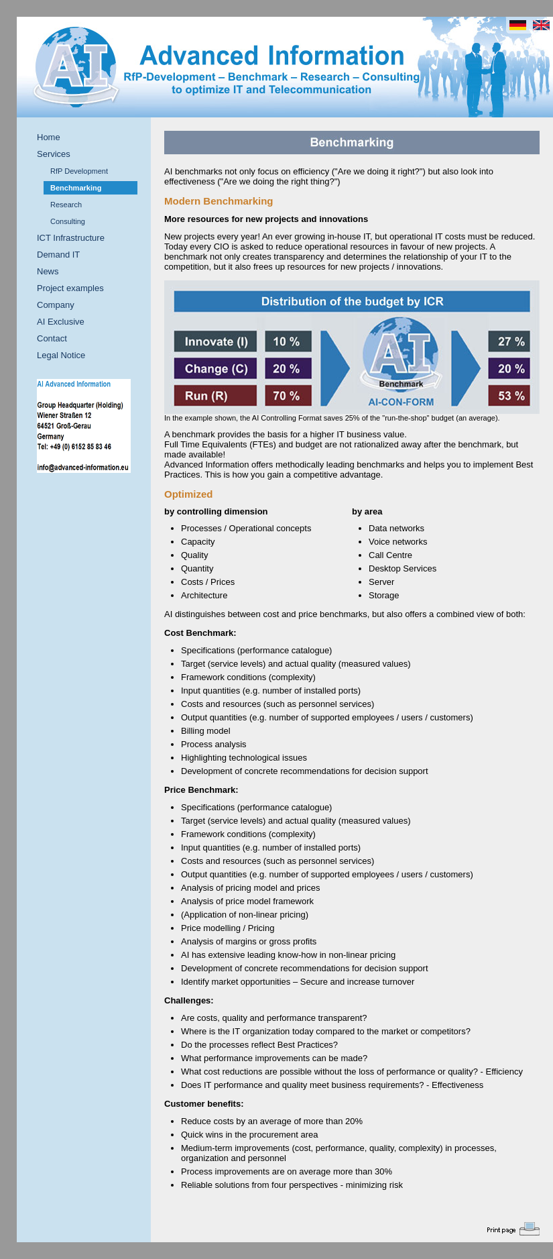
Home (48, 137)
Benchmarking (75, 188)
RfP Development (79, 171)
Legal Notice (61, 355)
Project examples (70, 288)
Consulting (67, 221)
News (48, 271)
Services (53, 154)
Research (66, 205)
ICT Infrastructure (71, 238)
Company (55, 305)
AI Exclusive (60, 322)
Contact (52, 338)
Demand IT (58, 255)
